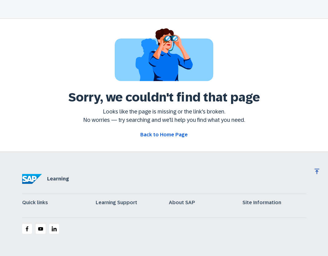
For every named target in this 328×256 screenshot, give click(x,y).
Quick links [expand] (35, 202)
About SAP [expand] (182, 202)
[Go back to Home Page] (164, 135)
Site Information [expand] (261, 202)
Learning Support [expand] (116, 202)
